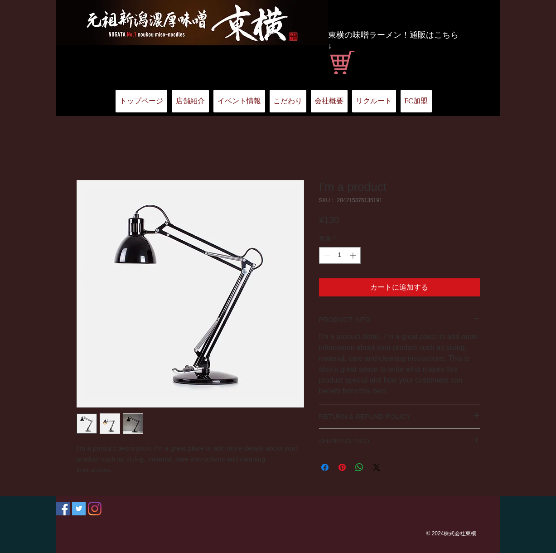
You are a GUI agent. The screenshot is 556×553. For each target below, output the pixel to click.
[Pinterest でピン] (342, 467)
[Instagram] (95, 508)
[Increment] (353, 255)
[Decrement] (326, 255)
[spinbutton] (340, 255)
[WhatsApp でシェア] (359, 467)
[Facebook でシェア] (324, 467)
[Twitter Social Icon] (79, 508)
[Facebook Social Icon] (63, 508)
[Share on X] (376, 467)
